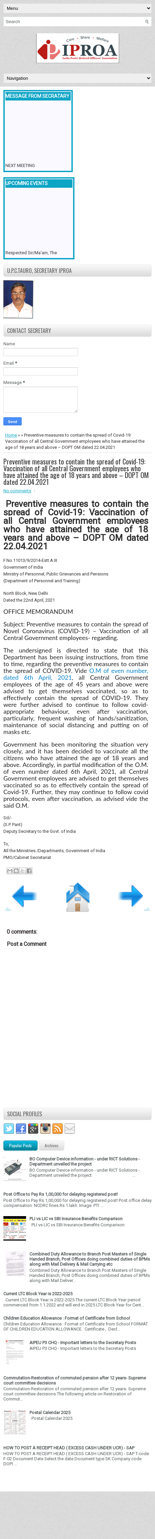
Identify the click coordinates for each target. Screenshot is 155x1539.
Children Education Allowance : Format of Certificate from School (66, 1318)
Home (11, 435)
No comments (17, 490)
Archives (52, 1145)
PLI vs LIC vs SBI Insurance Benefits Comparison (76, 1218)
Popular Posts (20, 1145)
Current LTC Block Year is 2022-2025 (37, 1293)
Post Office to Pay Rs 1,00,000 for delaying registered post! (60, 1194)
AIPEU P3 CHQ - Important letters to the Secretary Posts (82, 1342)
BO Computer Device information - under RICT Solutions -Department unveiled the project (84, 1161)
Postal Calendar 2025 (49, 1412)
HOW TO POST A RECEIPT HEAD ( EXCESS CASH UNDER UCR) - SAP (68, 1447)
